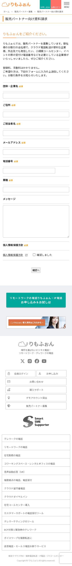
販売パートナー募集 (36, 406)
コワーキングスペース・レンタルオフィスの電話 (29, 463)
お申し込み (45, 7)
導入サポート (37, 389)
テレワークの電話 (13, 438)
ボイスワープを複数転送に (18, 538)
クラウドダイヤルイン (15, 496)
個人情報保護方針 (13, 255)
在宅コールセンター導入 (17, 505)
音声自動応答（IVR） (15, 472)
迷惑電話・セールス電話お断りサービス (25, 546)
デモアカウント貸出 (36, 398)
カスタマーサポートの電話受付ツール (24, 513)
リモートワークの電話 (15, 447)
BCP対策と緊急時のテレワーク (20, 529)
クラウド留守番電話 (14, 488)
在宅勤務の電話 (12, 455)
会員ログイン (56, 7)
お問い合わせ (37, 381)
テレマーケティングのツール (19, 521)
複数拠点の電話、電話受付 (18, 480)
